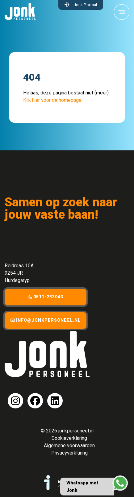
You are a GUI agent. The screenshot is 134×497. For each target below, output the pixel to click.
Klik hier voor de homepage (52, 100)
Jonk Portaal (85, 5)
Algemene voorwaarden (69, 445)
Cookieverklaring (69, 438)
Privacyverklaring (69, 453)
